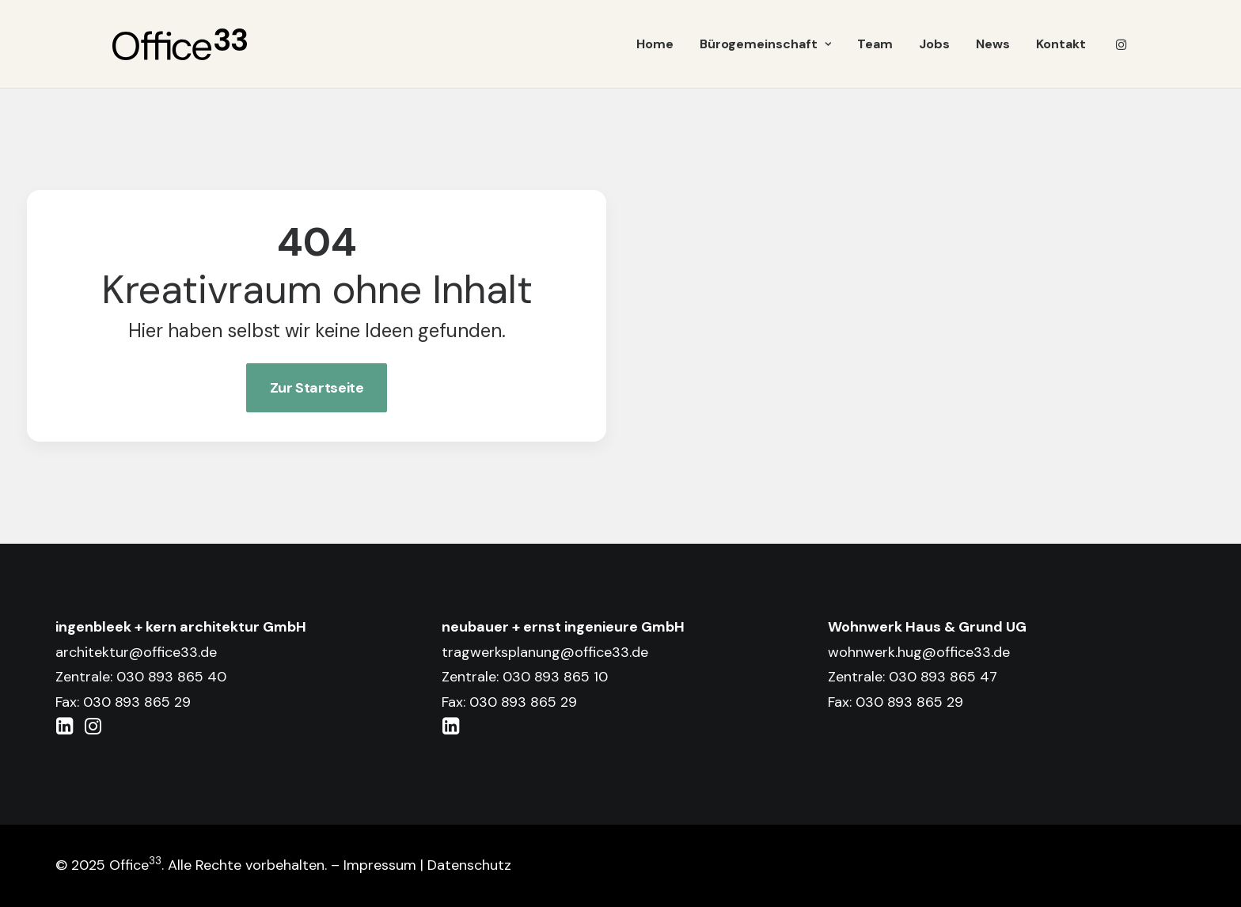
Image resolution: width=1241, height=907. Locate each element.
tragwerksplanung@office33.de (545, 652)
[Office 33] (179, 44)
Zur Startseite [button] (317, 387)
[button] (1121, 44)
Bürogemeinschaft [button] (765, 44)
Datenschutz (469, 865)
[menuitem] (655, 44)
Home (655, 44)
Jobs (934, 44)
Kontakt (1061, 44)
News (993, 44)
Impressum (379, 865)
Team (875, 44)
